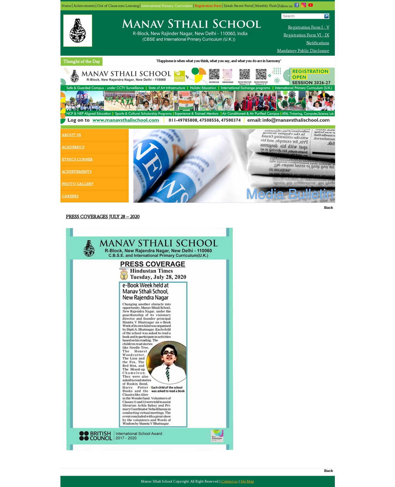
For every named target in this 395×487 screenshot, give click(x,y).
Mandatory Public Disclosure (303, 50)
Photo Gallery (77, 182)
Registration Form (208, 6)
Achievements (84, 6)
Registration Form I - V (308, 27)
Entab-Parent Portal (238, 6)
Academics (73, 146)
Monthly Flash (266, 6)
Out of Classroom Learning (118, 6)
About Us (71, 133)
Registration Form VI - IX (306, 35)
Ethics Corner (77, 158)
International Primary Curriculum (166, 6)
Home (66, 6)
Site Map (247, 481)
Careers (70, 195)
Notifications (317, 42)
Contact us (229, 481)
